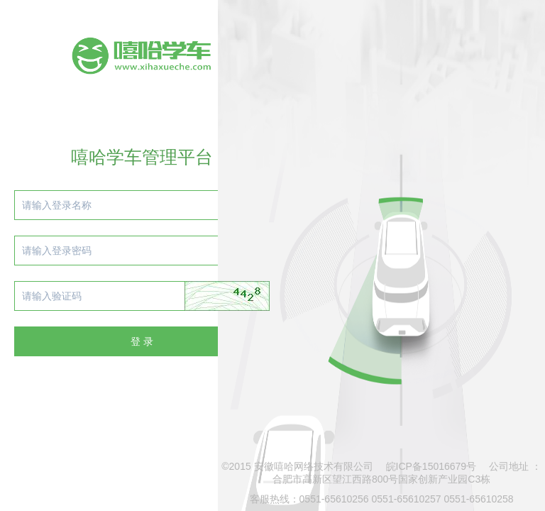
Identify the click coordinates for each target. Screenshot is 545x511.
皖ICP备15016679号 (431, 466)
